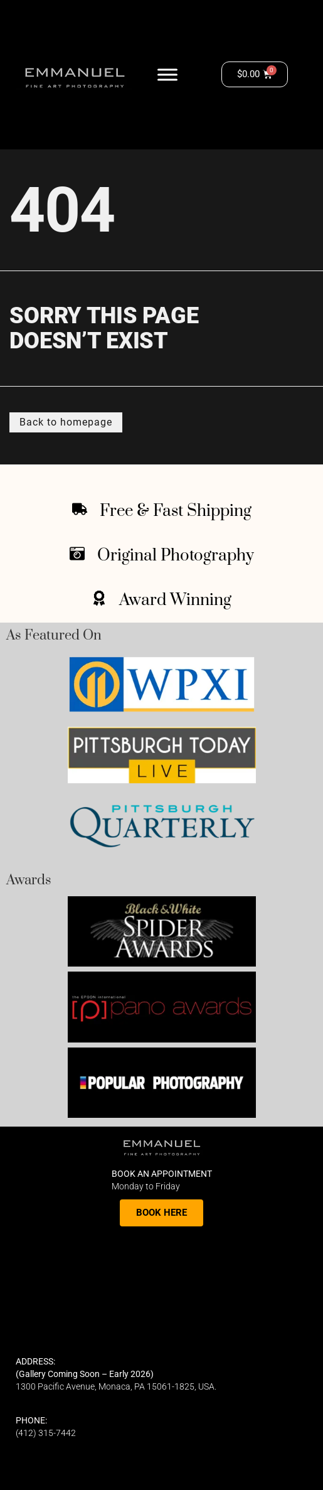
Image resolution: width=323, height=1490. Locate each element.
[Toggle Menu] (167, 74)
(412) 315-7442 (46, 1433)
